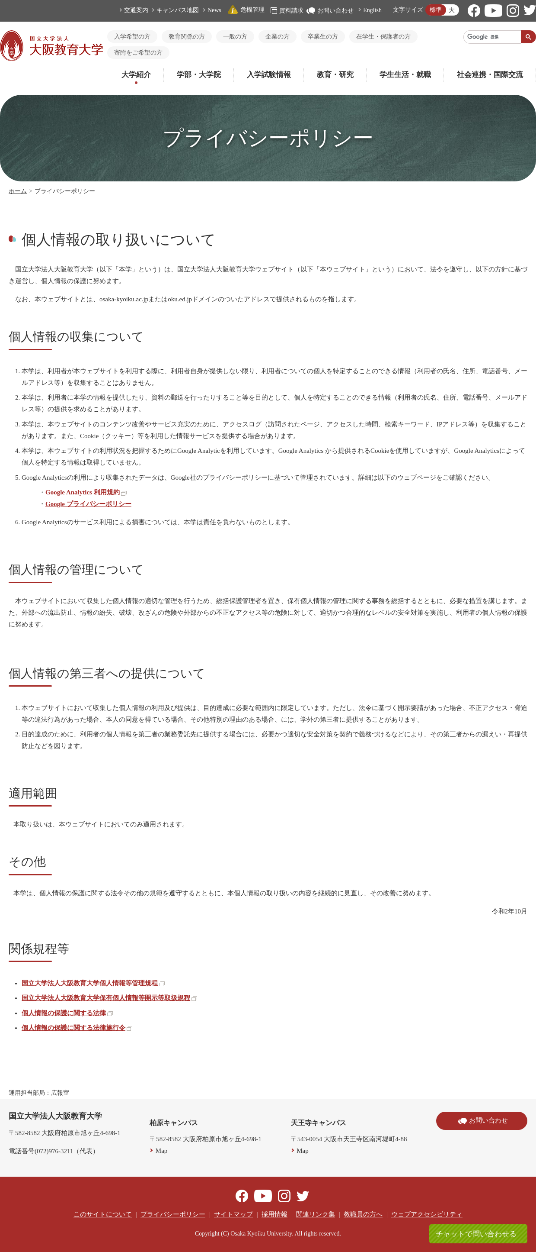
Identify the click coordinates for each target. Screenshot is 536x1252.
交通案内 (136, 10)
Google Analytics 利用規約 (86, 492)
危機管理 (246, 9)
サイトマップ (233, 1214)
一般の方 (235, 36)
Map (162, 1150)
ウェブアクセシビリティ (427, 1214)
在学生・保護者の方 (383, 36)
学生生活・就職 (405, 75)
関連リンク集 (315, 1214)
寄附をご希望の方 (138, 52)
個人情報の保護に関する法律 (67, 1013)
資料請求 (287, 10)
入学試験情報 (269, 75)
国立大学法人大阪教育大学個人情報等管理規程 (93, 983)
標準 (436, 9)
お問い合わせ (330, 10)
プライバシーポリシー (172, 1214)
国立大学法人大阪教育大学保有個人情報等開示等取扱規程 (109, 997)
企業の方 (277, 36)
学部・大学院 (199, 75)
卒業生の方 (323, 36)
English (372, 10)
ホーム (18, 191)
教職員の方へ (363, 1214)
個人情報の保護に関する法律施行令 (77, 1027)
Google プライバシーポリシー (88, 503)
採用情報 (274, 1214)
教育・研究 (335, 75)
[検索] (492, 37)
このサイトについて (102, 1214)
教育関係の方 (187, 36)
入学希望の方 (132, 36)
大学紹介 (136, 75)
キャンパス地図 (177, 10)
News (214, 10)
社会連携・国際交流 (490, 75)
